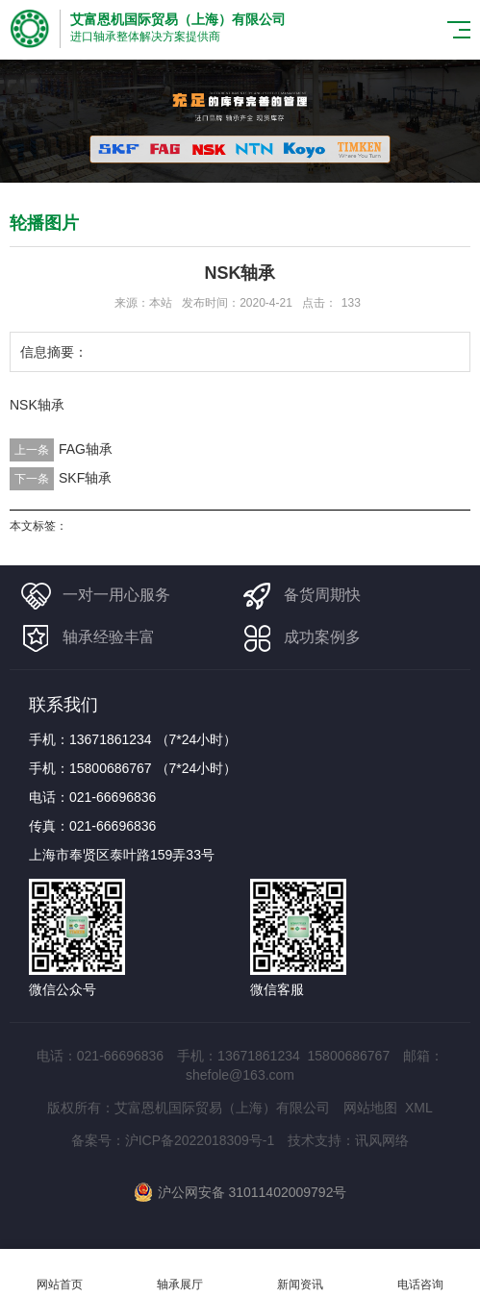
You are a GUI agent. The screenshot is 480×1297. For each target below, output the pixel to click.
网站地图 (370, 1107)
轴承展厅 (180, 1273)
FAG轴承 (86, 449)
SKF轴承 (85, 478)
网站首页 (60, 1273)
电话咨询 (420, 1273)
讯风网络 (382, 1140)
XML (419, 1107)
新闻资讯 (300, 1273)
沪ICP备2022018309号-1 (200, 1140)
